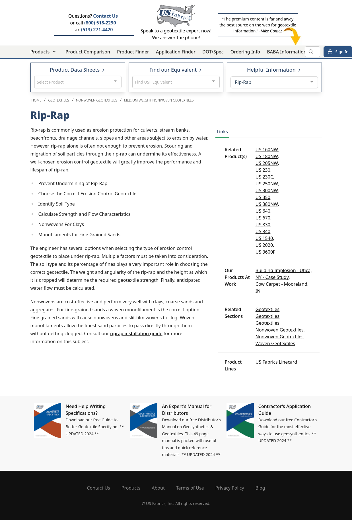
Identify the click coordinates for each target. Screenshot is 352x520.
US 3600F (265, 252)
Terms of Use (190, 488)
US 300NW (267, 190)
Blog (260, 488)
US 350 (263, 197)
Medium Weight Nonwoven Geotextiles (159, 100)
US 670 (263, 218)
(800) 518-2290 (100, 23)
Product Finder (133, 52)
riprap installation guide (136, 333)
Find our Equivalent (176, 69)
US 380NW (267, 204)
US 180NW (267, 156)
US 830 (263, 224)
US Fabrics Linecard (276, 362)
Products (131, 488)
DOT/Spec (213, 52)
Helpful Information (274, 69)
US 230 (263, 170)
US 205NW (267, 163)
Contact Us (105, 16)
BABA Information (286, 52)
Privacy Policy (229, 488)
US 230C (264, 177)
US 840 (263, 231)
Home (37, 100)
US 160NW (267, 149)
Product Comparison (87, 52)
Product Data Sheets (78, 69)
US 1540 (264, 238)
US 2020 (264, 245)
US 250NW (267, 184)
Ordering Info (245, 52)
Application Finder (175, 52)
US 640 (263, 211)
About (158, 488)
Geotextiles (58, 100)
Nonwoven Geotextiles (96, 100)
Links (222, 132)
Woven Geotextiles (275, 343)
